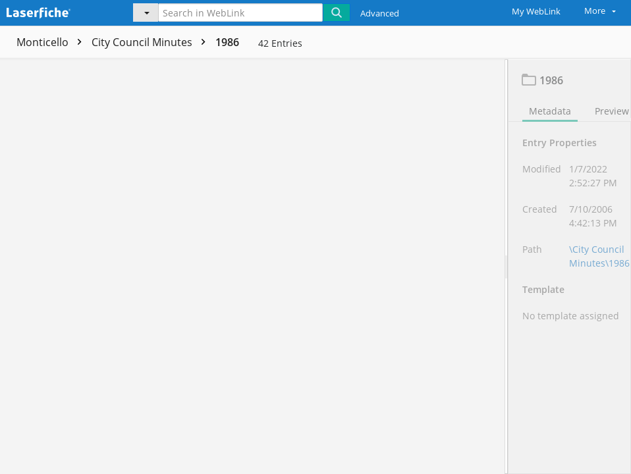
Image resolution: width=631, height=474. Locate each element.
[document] (569, 266)
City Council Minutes (152, 42)
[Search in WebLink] (240, 12)
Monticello (52, 42)
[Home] (56, 11)
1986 (227, 42)
